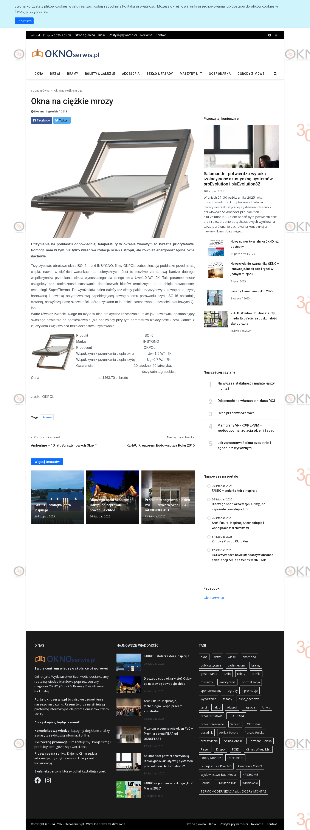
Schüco (235, 724)
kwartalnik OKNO (250, 766)
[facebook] (270, 35)
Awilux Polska (228, 732)
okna (48, 417)
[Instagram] (48, 781)
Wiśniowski (250, 783)
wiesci (232, 657)
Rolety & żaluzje (100, 73)
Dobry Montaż (211, 758)
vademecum (236, 665)
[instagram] (276, 35)
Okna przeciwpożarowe (235, 413)
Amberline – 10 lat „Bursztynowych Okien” (64, 445)
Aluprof (232, 707)
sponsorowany (211, 690)
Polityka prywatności (123, 35)
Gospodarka (220, 73)
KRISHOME (250, 774)
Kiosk (101, 35)
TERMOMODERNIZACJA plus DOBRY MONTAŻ (233, 791)
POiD (235, 749)
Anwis (266, 707)
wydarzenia (208, 699)
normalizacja (251, 682)
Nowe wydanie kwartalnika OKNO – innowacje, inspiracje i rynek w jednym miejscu (255, 269)
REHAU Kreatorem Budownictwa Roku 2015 (161, 445)
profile (256, 674)
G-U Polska (236, 716)
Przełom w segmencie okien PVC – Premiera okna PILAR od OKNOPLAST (168, 734)
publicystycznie (211, 665)
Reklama (146, 35)
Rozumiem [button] (24, 21)
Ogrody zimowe (250, 73)
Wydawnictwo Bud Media (218, 774)
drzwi (217, 657)
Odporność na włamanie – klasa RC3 (246, 401)
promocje (251, 690)
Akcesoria (131, 73)
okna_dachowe (249, 699)
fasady (227, 699)
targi (204, 707)
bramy (255, 665)
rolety (241, 674)
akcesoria (249, 657)
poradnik (207, 732)
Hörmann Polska (260, 741)
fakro (217, 707)
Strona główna (85, 35)
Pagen (205, 749)
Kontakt (161, 35)
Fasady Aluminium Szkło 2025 (252, 291)
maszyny (207, 682)
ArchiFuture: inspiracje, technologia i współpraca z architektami (163, 706)
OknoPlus (253, 724)
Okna (38, 73)
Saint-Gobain (233, 741)
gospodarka (209, 674)
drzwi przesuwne (212, 724)
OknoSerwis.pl (214, 597)
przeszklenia (209, 741)
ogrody (233, 690)
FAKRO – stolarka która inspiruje (166, 656)
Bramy (72, 73)
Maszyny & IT (191, 73)
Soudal (205, 783)
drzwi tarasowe (211, 716)
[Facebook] (38, 781)
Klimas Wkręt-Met (258, 749)
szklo (227, 674)
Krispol (220, 749)
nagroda (249, 707)
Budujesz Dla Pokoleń (216, 766)
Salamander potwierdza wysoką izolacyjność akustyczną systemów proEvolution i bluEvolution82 (238, 179)
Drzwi (55, 73)
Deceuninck (235, 758)
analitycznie (227, 682)
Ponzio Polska (254, 732)
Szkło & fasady (160, 73)
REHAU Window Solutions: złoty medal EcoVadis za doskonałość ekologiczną (254, 318)
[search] (275, 74)
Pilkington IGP (226, 783)
